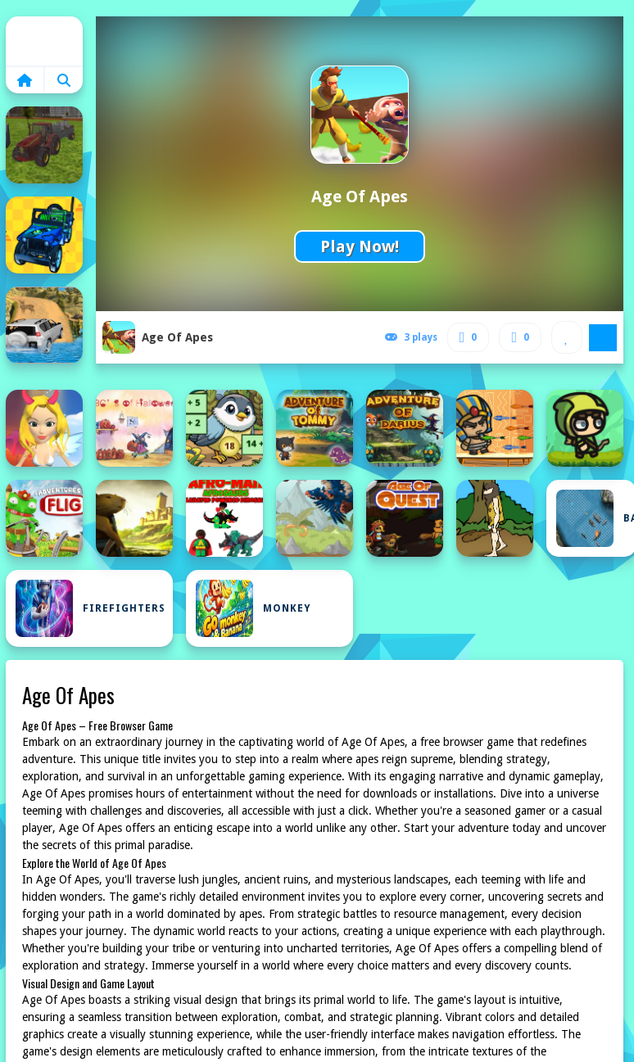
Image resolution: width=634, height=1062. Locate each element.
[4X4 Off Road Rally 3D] (44, 235)
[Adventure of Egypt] (494, 428)
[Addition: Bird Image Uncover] (224, 428)
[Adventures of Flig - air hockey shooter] (44, 518)
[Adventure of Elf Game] (584, 428)
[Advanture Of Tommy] (314, 428)
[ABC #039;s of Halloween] (134, 428)
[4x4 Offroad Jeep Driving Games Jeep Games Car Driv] (44, 325)
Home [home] (44, 41)
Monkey (253, 608)
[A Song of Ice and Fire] (44, 428)
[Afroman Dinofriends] (224, 518)
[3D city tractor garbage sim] (44, 144)
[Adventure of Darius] (404, 428)
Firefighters (90, 608)
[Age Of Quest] (404, 518)
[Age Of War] (494, 518)
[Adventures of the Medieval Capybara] (134, 518)
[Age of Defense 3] (314, 518)
